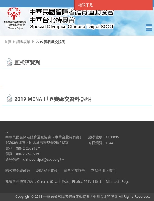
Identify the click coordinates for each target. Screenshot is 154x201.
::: (1, 86)
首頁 (7, 42)
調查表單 (23, 42)
